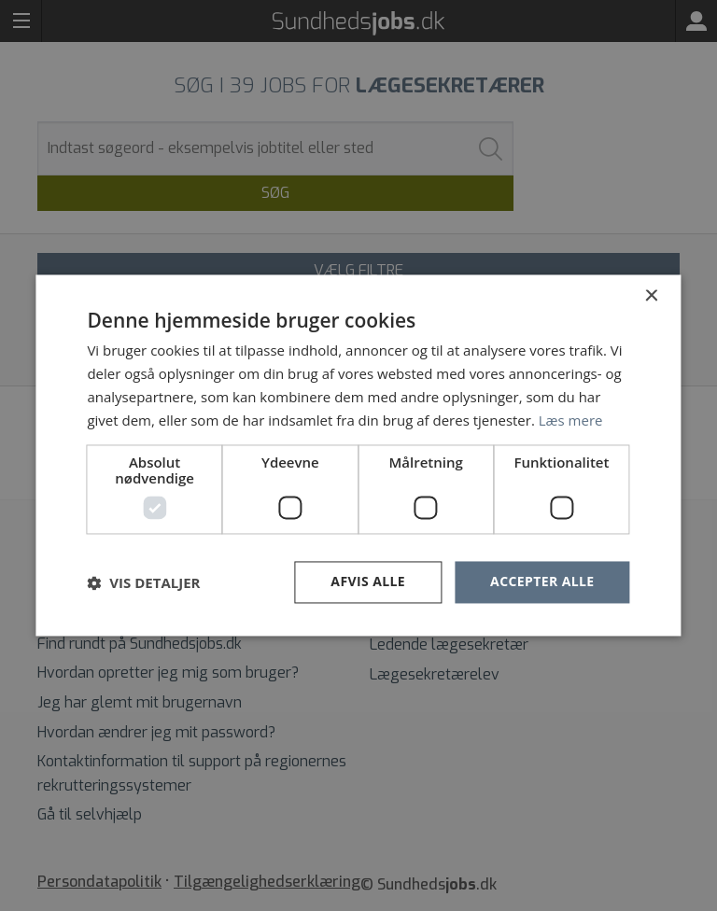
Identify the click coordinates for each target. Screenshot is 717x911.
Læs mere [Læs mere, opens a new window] (571, 420)
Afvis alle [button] (367, 582)
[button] (143, 582)
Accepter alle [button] (542, 582)
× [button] (651, 296)
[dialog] (358, 455)
